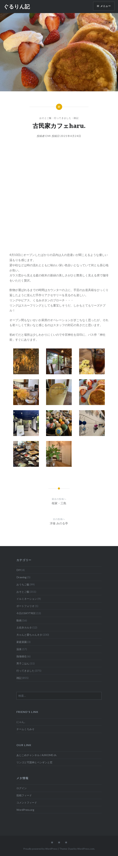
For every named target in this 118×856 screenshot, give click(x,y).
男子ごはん (22, 663)
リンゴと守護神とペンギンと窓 (34, 762)
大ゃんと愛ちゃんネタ (29, 634)
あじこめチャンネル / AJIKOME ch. (36, 755)
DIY (18, 570)
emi (48, 135)
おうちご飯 (22, 584)
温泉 (19, 649)
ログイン (21, 788)
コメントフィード (26, 802)
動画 (19, 620)
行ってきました (62, 118)
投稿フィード (24, 795)
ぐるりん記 (16, 6)
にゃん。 (21, 721)
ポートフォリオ (25, 605)
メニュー (105, 6)
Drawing (21, 577)
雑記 (76, 118)
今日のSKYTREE (26, 613)
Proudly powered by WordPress (40, 848)
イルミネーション (26, 598)
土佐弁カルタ (24, 627)
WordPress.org (25, 809)
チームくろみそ (25, 729)
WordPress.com (85, 848)
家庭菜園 (21, 641)
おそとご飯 (45, 118)
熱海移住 (21, 656)
